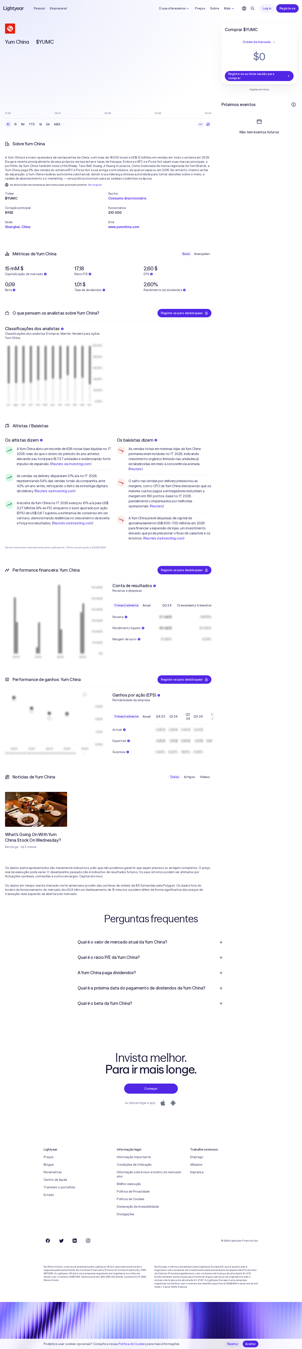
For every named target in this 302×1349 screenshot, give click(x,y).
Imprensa (196, 1172)
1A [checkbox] (40, 124)
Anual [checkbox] (146, 605)
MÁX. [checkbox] (57, 124)
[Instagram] (88, 1240)
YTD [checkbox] (32, 124)
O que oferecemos (174, 8)
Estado (49, 1195)
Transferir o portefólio (59, 1187)
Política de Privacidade (133, 1191)
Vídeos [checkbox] (205, 777)
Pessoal (39, 8)
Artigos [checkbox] (189, 777)
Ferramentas (53, 1172)
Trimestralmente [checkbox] (126, 605)
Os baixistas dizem (137, 440)
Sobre (214, 8)
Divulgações (125, 1214)
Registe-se (287, 8)
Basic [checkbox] (186, 254)
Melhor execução (129, 1184)
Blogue (49, 1165)
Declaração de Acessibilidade (138, 1207)
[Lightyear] (13, 8)
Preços (200, 8)
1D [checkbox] (8, 124)
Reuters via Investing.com (70, 464)
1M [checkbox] (23, 124)
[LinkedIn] (74, 1240)
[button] (56, 194)
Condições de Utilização (134, 1165)
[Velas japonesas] (208, 124)
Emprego (196, 1157)
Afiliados (196, 1165)
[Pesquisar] (252, 8)
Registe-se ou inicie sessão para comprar (259, 76)
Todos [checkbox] (174, 777)
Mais (229, 8)
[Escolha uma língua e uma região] (244, 8)
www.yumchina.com (123, 227)
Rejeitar (232, 1344)
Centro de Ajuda (55, 1180)
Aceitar (250, 1344)
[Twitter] (61, 1240)
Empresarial (58, 8)
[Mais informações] (293, 104)
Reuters (135, 469)
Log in (267, 8)
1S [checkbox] (15, 124)
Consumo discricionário (127, 198)
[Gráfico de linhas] (200, 124)
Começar (151, 1088)
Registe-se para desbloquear (184, 313)
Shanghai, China (17, 227)
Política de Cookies (130, 1199)
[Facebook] (48, 1240)
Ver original (95, 184)
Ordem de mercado (259, 42)
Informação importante (134, 1157)
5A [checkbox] (48, 124)
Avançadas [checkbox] (202, 254)
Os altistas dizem (24, 440)
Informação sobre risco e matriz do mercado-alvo (149, 1174)
